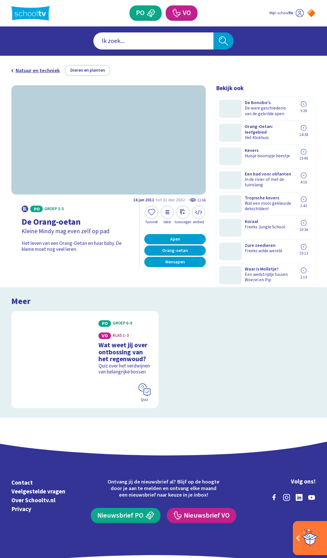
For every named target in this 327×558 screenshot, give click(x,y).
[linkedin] (299, 462)
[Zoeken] (223, 40)
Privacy (21, 474)
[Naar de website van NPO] (311, 13)
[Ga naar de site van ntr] (306, 509)
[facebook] (274, 462)
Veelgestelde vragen (38, 456)
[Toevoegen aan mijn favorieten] (151, 215)
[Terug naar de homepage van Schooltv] (30, 13)
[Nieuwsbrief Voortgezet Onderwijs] (201, 480)
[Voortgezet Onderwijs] (176, 13)
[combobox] (153, 40)
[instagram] (286, 462)
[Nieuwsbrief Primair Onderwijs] (126, 480)
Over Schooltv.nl (33, 465)
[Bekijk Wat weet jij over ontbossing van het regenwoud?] (84, 332)
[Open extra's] (310, 538)
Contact (22, 448)
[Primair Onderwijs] (151, 13)
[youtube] (311, 462)
